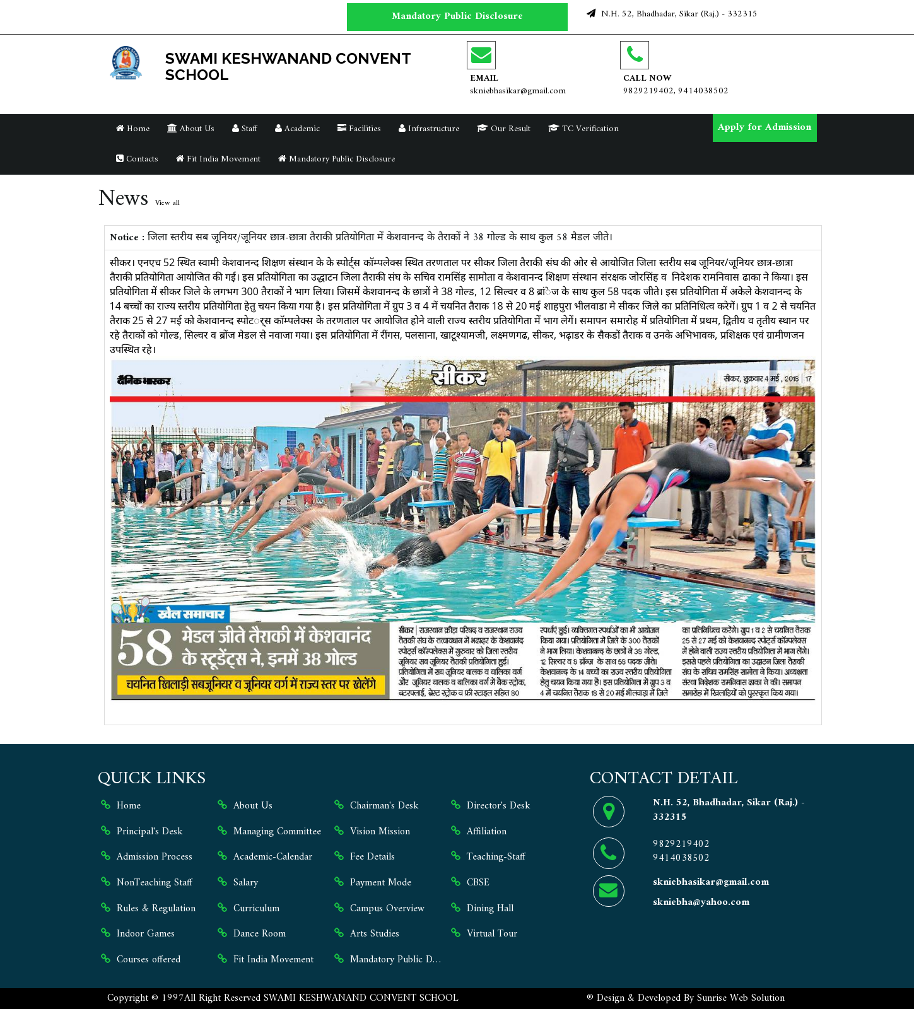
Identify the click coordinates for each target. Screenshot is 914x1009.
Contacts (137, 159)
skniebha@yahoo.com (701, 902)
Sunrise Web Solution (741, 998)
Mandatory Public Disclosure (457, 16)
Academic (297, 129)
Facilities (359, 129)
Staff (244, 129)
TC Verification (583, 129)
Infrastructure (429, 129)
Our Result (503, 129)
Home (132, 129)
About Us (190, 129)
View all (167, 203)
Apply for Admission (764, 127)
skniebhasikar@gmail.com (518, 91)
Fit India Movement (218, 159)
